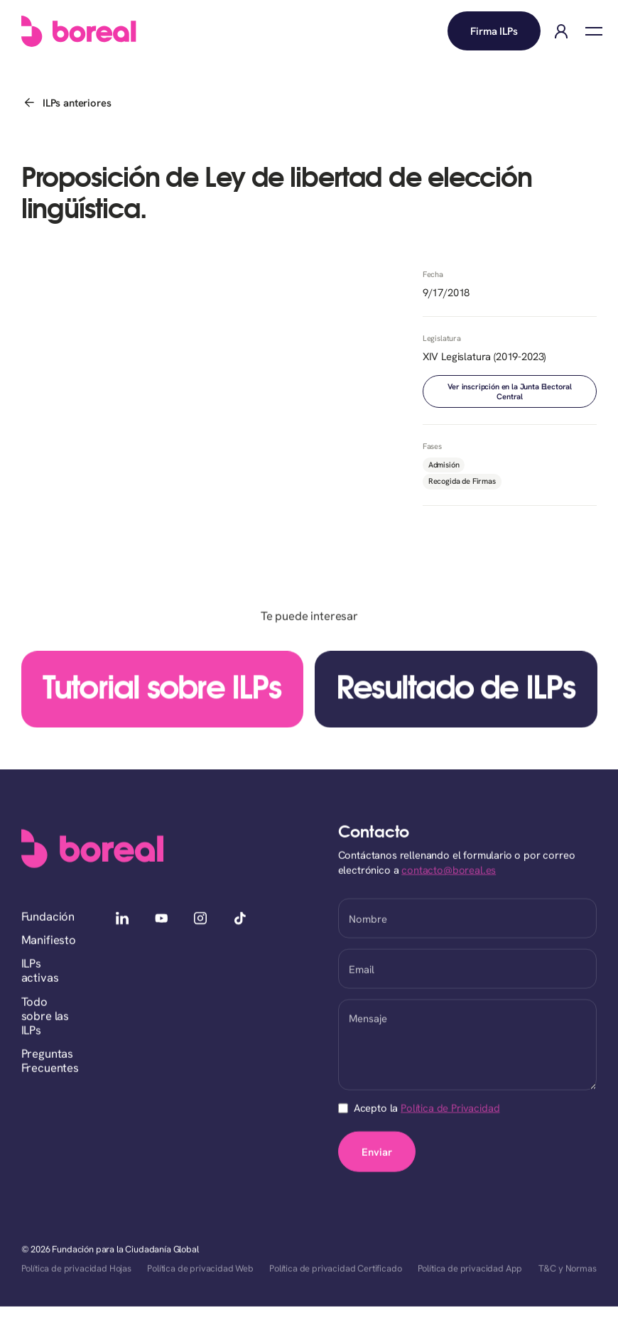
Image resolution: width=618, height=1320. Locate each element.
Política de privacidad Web (200, 1269)
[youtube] (161, 919)
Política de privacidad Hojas (76, 1269)
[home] (78, 31)
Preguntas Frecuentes (50, 1061)
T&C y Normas (567, 1269)
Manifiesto (48, 940)
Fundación (48, 917)
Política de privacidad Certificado (335, 1269)
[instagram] (200, 919)
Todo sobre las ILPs (45, 1017)
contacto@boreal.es (448, 870)
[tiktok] (239, 919)
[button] (594, 31)
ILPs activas (40, 971)
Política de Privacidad (450, 1108)
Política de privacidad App (470, 1269)
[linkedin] (122, 919)
